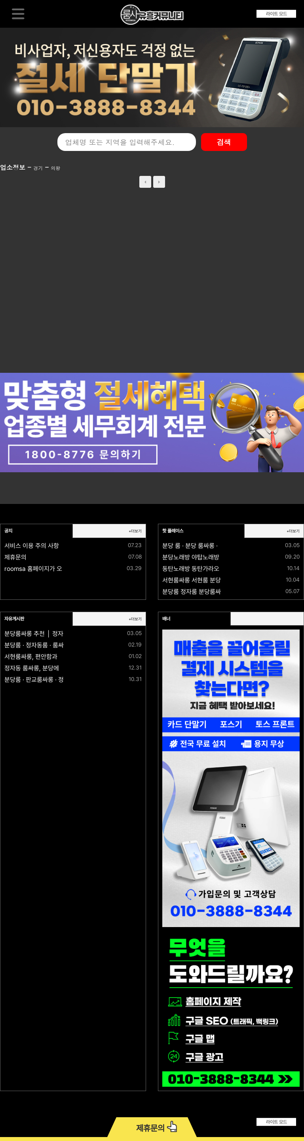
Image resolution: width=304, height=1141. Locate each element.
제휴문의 (15, 557)
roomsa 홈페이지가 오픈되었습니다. (50, 568)
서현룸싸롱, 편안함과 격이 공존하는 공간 (55, 656)
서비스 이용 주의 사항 (31, 546)
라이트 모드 (276, 14)
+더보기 (135, 531)
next (159, 182)
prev (145, 182)
